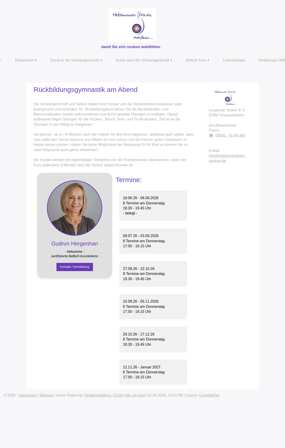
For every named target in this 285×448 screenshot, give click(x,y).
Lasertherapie (234, 60)
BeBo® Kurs (196, 60)
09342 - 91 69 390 (230, 135)
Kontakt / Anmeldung (74, 267)
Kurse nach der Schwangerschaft (142, 60)
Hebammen (24, 60)
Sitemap (46, 395)
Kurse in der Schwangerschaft (75, 60)
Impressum (28, 395)
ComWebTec (209, 395)
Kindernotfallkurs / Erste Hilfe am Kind (114, 395)
